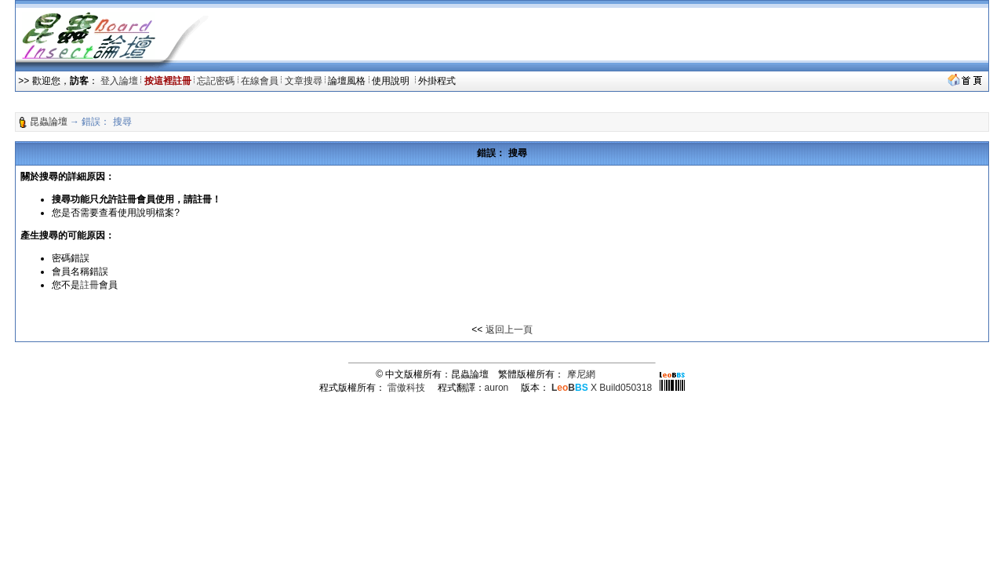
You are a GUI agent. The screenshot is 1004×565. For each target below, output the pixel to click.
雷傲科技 (406, 387)
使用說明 (392, 80)
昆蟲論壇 (48, 121)
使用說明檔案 (146, 212)
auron (497, 387)
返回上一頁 (509, 329)
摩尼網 (581, 374)
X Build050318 (601, 387)
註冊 (89, 284)
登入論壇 (119, 80)
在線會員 (259, 80)
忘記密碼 (216, 80)
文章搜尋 (303, 80)
